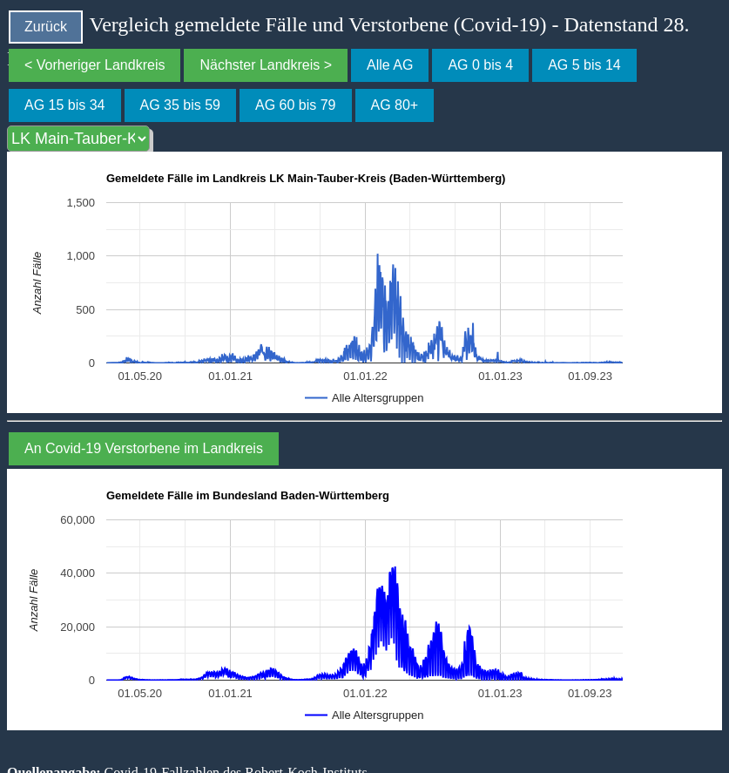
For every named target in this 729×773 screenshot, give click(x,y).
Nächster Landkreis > (265, 65)
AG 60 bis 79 (295, 105)
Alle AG (390, 65)
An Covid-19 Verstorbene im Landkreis (143, 448)
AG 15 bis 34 (64, 105)
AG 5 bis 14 (584, 65)
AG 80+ (395, 105)
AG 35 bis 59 (180, 105)
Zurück (45, 26)
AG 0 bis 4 (480, 65)
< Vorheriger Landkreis (94, 65)
